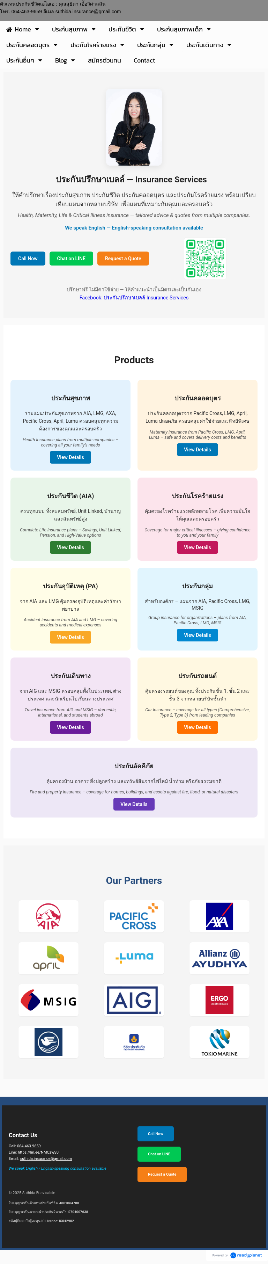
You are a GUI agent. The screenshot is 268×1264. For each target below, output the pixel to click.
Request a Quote (123, 258)
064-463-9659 (29, 1146)
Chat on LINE (71, 258)
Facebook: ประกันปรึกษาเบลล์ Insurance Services (134, 298)
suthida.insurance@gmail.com (46, 1158)
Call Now (28, 258)
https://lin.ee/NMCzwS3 (38, 1152)
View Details (70, 457)
